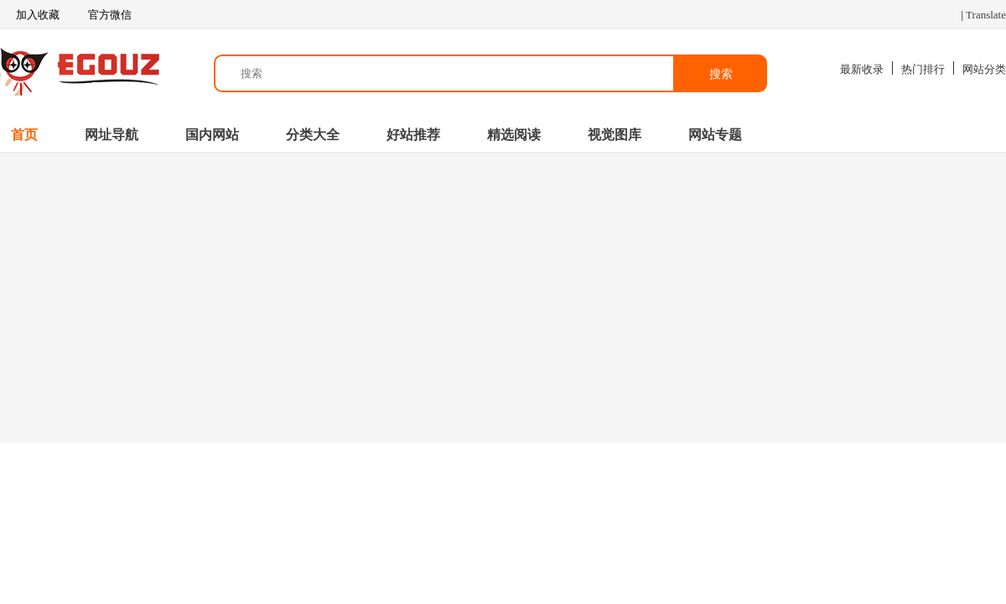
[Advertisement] (503, 296)
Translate (986, 14)
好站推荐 (413, 135)
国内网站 (212, 135)
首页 (24, 135)
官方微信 (108, 15)
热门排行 (923, 69)
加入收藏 (30, 15)
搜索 (721, 74)
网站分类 (984, 69)
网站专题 (715, 135)
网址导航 (111, 135)
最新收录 (862, 69)
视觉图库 (614, 135)
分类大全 (313, 135)
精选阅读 (514, 135)
